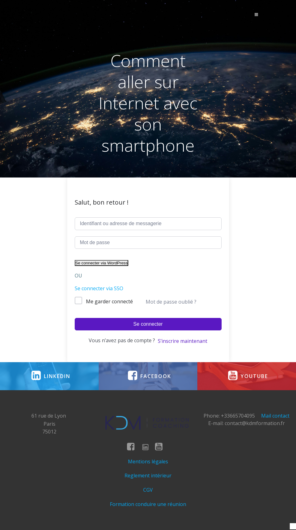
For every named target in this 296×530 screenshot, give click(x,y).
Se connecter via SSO (99, 288)
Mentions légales (148, 461)
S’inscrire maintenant (182, 341)
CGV (148, 489)
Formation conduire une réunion (148, 504)
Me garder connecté (109, 301)
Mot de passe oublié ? (171, 301)
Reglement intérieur (148, 475)
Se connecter (147, 324)
